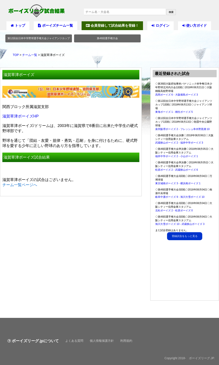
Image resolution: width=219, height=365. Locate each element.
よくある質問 (74, 340)
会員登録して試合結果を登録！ (112, 25)
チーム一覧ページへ (19, 185)
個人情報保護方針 (102, 340)
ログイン (160, 25)
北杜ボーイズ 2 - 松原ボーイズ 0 (174, 210)
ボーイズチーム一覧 (55, 25)
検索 (171, 12)
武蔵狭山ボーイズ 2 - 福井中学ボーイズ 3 (179, 142)
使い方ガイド (194, 25)
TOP (16, 55)
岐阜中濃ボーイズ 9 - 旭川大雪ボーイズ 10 (179, 196)
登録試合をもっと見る (185, 236)
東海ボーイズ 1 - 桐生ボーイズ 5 (174, 111)
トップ (18, 25)
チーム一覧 (29, 55)
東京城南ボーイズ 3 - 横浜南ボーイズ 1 (178, 183)
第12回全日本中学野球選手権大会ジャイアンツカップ (39, 38)
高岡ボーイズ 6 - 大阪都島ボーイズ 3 (176, 94)
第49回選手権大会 (107, 38)
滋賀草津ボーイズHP (20, 116)
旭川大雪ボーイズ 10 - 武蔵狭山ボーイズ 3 (179, 224)
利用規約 (126, 340)
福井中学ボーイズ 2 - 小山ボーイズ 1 (176, 156)
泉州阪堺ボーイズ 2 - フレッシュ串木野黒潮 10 (182, 129)
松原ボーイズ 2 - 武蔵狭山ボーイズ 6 (176, 169)
